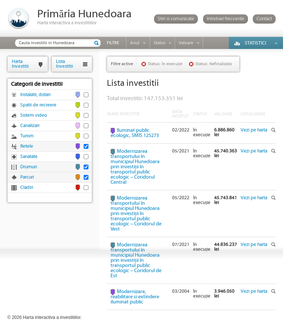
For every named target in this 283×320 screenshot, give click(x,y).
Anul (134, 43)
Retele (26, 146)
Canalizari (29, 126)
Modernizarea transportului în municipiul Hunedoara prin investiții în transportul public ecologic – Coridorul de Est (136, 260)
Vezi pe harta (254, 130)
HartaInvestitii (20, 64)
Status (159, 43)
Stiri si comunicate (176, 19)
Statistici (255, 43)
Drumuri (28, 167)
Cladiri (26, 187)
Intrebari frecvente (225, 19)
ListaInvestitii (64, 64)
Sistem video (33, 115)
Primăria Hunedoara (84, 14)
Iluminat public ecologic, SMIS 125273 (135, 133)
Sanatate (29, 156)
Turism (27, 136)
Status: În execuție (165, 63)
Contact (264, 19)
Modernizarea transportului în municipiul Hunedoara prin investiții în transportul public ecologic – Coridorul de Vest (136, 214)
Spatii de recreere (38, 105)
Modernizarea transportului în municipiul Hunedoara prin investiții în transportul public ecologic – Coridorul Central (135, 167)
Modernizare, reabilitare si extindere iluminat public (135, 297)
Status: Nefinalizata (213, 63)
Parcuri (27, 177)
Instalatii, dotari (35, 95)
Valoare (186, 43)
